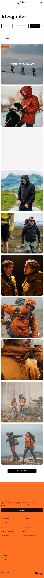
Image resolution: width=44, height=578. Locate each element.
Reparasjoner (5, 535)
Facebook (4, 551)
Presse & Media (27, 527)
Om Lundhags (27, 518)
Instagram (4, 555)
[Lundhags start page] (22, 3)
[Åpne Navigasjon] (2, 3)
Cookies (25, 544)
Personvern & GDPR (28, 540)
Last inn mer (22, 471)
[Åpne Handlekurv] (41, 3)
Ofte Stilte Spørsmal (7, 531)
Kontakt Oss (4, 523)
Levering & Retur (6, 527)
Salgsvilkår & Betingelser (29, 535)
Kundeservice (5, 518)
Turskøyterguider (21, 26)
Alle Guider (7, 26)
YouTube (3, 559)
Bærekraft (25, 523)
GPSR (24, 531)
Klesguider (35, 26)
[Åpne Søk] (37, 3)
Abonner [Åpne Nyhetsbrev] (22, 510)
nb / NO (5, 573)
